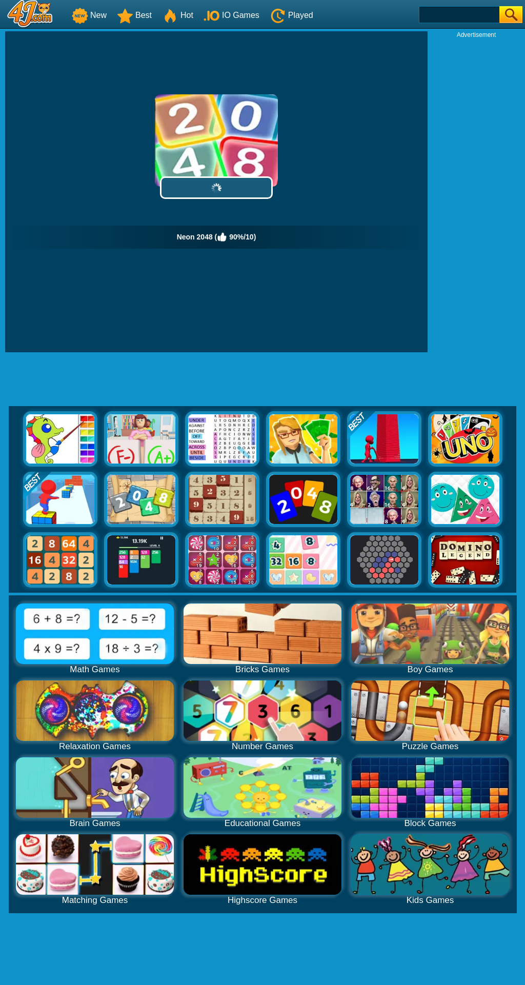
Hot (177, 15)
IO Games (231, 15)
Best (134, 15)
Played (291, 15)
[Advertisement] (476, 193)
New (89, 15)
